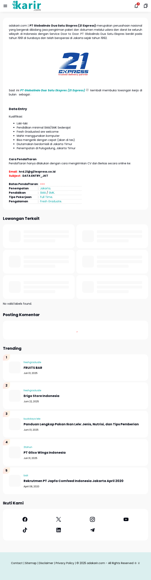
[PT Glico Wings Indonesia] (15, 452)
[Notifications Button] (136, 6)
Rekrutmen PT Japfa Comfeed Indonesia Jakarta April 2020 (73, 481)
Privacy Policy (65, 563)
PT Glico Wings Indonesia (45, 453)
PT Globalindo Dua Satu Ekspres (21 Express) (52, 90)
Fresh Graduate (50, 201)
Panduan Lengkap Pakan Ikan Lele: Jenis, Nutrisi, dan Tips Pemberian (81, 424)
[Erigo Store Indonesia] (15, 396)
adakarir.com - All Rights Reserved (110, 563)
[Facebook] (25, 519)
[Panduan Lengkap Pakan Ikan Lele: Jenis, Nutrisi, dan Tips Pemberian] (15, 424)
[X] (59, 519)
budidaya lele (32, 418)
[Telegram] (92, 530)
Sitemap (31, 563)
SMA (43, 193)
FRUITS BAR (33, 368)
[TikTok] (25, 530)
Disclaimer (46, 563)
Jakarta (45, 188)
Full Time (46, 197)
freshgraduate (32, 362)
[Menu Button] (5, 6)
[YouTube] (126, 519)
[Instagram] (92, 519)
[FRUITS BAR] (15, 367)
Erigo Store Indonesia (41, 396)
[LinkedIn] (59, 530)
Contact (17, 563)
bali (26, 475)
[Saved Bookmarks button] (146, 6)
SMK (51, 193)
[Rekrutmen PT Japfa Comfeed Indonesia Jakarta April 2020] (15, 481)
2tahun (28, 447)
